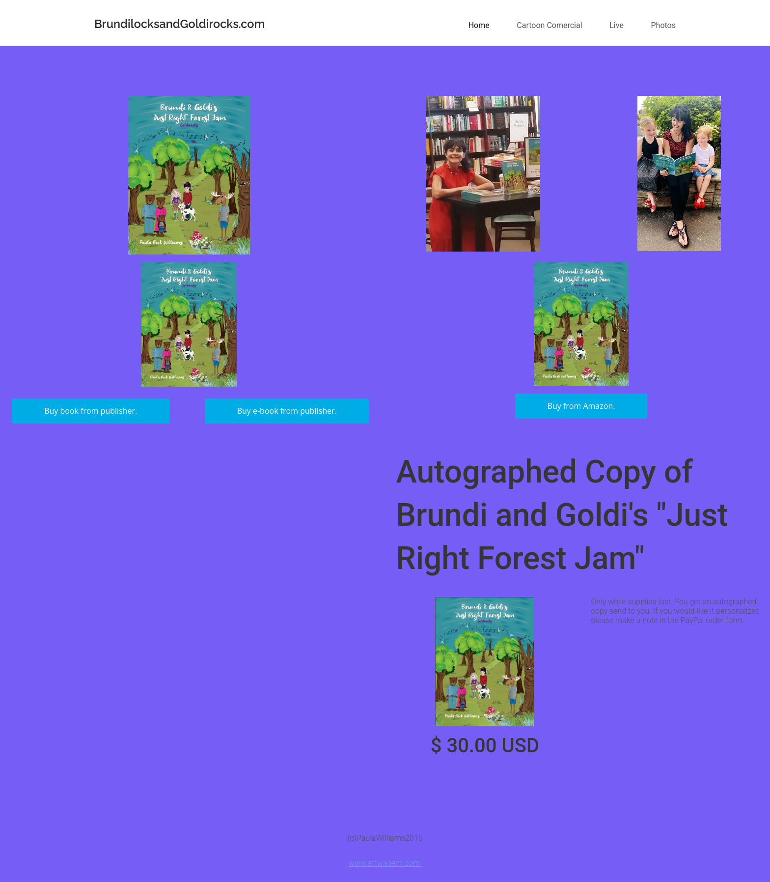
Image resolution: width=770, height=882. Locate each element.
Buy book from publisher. (90, 410)
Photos (663, 25)
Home (479, 25)
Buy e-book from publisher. (287, 410)
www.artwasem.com (385, 863)
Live (616, 25)
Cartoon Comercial (549, 25)
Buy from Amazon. (581, 405)
